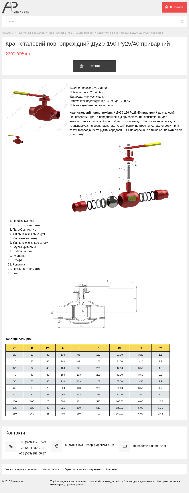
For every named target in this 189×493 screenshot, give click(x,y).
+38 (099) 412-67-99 (32, 442)
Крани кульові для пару (80, 32)
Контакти (111, 469)
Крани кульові (56, 32)
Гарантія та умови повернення (83, 469)
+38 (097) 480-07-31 (32, 447)
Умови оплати (51, 469)
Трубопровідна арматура (31, 32)
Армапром (7, 32)
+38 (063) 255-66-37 (32, 453)
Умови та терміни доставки (21, 469)
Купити (95, 65)
